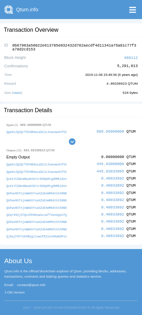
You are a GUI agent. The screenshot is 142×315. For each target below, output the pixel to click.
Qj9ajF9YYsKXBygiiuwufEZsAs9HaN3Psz (36, 233)
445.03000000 (110, 162)
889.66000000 (110, 130)
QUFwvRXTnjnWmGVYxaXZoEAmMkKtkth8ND (36, 191)
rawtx (17, 91)
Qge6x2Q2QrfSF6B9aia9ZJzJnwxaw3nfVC (36, 130)
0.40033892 (112, 176)
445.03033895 (110, 169)
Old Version (16, 289)
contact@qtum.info (31, 281)
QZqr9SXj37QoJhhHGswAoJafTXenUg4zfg (36, 212)
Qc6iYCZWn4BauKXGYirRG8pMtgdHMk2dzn (36, 177)
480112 (131, 56)
